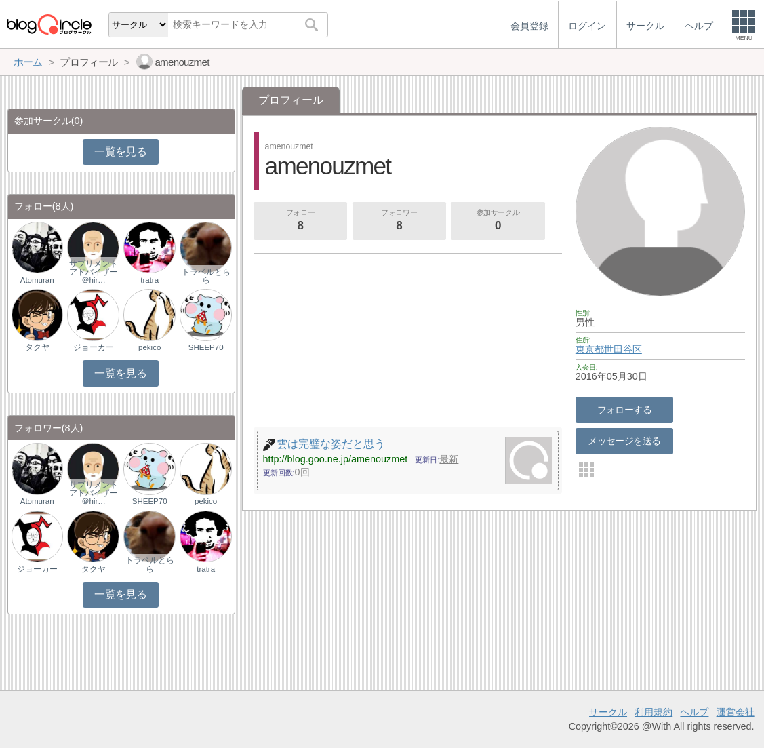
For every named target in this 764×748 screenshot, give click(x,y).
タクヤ (37, 347)
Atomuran (37, 280)
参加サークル (498, 221)
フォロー (300, 221)
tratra (149, 280)
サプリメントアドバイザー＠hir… (93, 272)
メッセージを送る (624, 440)
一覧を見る (120, 151)
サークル (608, 712)
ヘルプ (694, 712)
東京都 (590, 349)
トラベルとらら (206, 276)
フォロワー (399, 221)
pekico (149, 347)
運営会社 (736, 712)
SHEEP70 (206, 347)
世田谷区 (623, 349)
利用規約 (653, 712)
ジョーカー (93, 347)
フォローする (624, 409)
